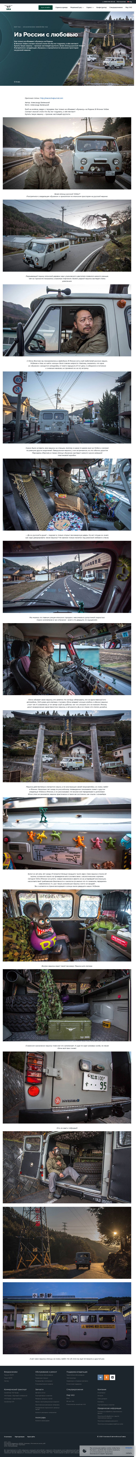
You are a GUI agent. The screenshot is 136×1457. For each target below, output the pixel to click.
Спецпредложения (116, 7)
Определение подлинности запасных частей (47, 1408)
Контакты (101, 1402)
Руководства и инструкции (43, 1381)
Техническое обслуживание (44, 1375)
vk (100, 1377)
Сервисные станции (41, 1378)
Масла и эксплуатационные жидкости (47, 1402)
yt (112, 1377)
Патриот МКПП (9, 1375)
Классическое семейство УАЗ (35, 27)
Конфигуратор (101, 7)
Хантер (6, 1381)
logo (10, 7)
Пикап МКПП (8, 1378)
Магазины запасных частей (43, 1399)
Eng (130, 2)
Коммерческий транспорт (15, 1389)
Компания (102, 1389)
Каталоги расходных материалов (45, 1412)
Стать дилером (102, 1399)
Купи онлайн (45, 7)
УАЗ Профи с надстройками (13, 1399)
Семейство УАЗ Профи (11, 1393)
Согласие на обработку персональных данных (110, 1412)
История (100, 1396)
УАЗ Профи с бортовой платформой (15, 1396)
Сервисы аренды (62, 7)
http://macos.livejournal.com (51, 98)
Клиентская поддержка (74, 1384)
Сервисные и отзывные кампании (77, 1381)
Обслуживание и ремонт (46, 1372)
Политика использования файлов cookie (110, 1424)
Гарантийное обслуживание (75, 1375)
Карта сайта (31, 1437)
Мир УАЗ (129, 7)
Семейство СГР (9, 1402)
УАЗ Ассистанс (121, 2)
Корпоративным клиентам (43, 1396)
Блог (68, 1398)
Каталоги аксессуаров (42, 1421)
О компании (101, 1393)
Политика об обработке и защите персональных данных (108, 1417)
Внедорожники (10, 1372)
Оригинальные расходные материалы (47, 1405)
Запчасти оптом (40, 1393)
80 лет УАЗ (70, 1401)
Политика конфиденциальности (108, 1421)
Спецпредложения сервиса (44, 1384)
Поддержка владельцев (77, 1372)
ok (106, 1377)
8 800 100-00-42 (109, 2)
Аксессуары (40, 1417)
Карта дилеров (20, 1437)
